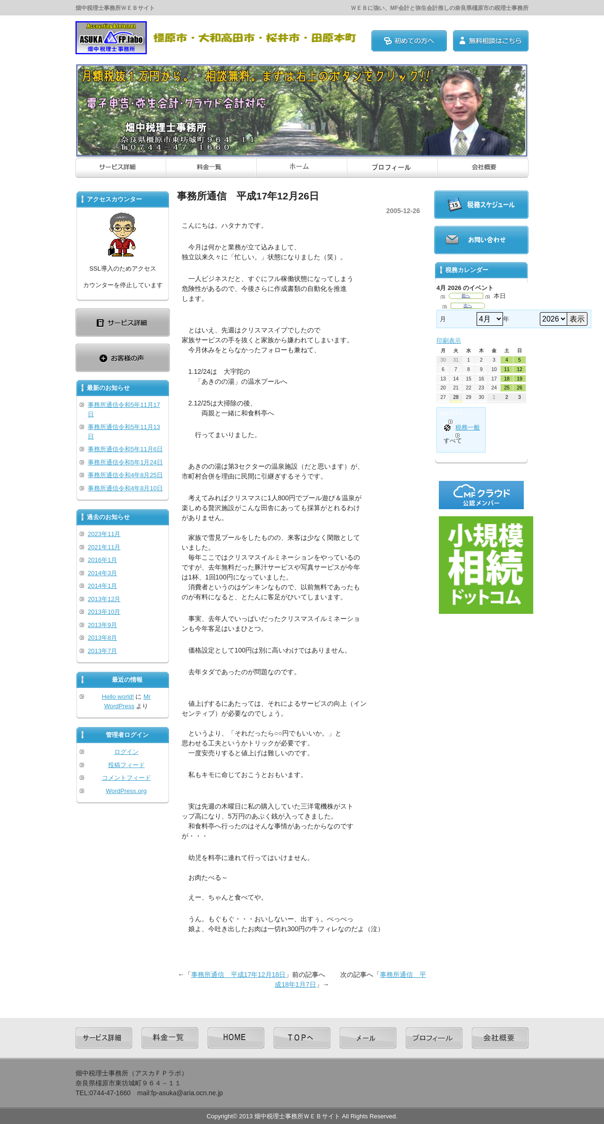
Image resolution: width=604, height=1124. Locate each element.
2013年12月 (104, 599)
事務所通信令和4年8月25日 (125, 475)
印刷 (448, 341)
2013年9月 (102, 624)
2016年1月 (102, 559)
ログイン (126, 751)
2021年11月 (104, 547)
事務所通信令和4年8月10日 (125, 488)
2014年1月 (102, 585)
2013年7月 (102, 650)
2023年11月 (104, 533)
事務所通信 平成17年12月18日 (238, 974)
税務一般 (462, 427)
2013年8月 (102, 637)
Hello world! (118, 696)
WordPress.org (126, 790)
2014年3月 (102, 573)
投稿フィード (126, 765)
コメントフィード (126, 777)
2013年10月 (104, 611)
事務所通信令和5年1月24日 (125, 462)
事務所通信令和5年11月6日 (125, 449)
